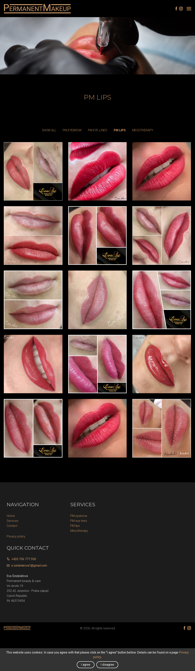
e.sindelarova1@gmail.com (29, 566)
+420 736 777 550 (23, 560)
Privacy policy (16, 537)
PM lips (120, 131)
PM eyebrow (72, 131)
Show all (49, 131)
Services (12, 522)
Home (11, 517)
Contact (12, 527)
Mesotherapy (142, 131)
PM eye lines (97, 131)
